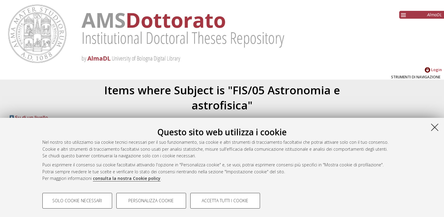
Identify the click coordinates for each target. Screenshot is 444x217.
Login (433, 69)
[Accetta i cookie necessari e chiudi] (434, 127)
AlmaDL (434, 14)
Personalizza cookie (151, 200)
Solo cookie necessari (77, 200)
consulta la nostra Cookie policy (127, 178)
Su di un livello (29, 117)
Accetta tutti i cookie (225, 200)
